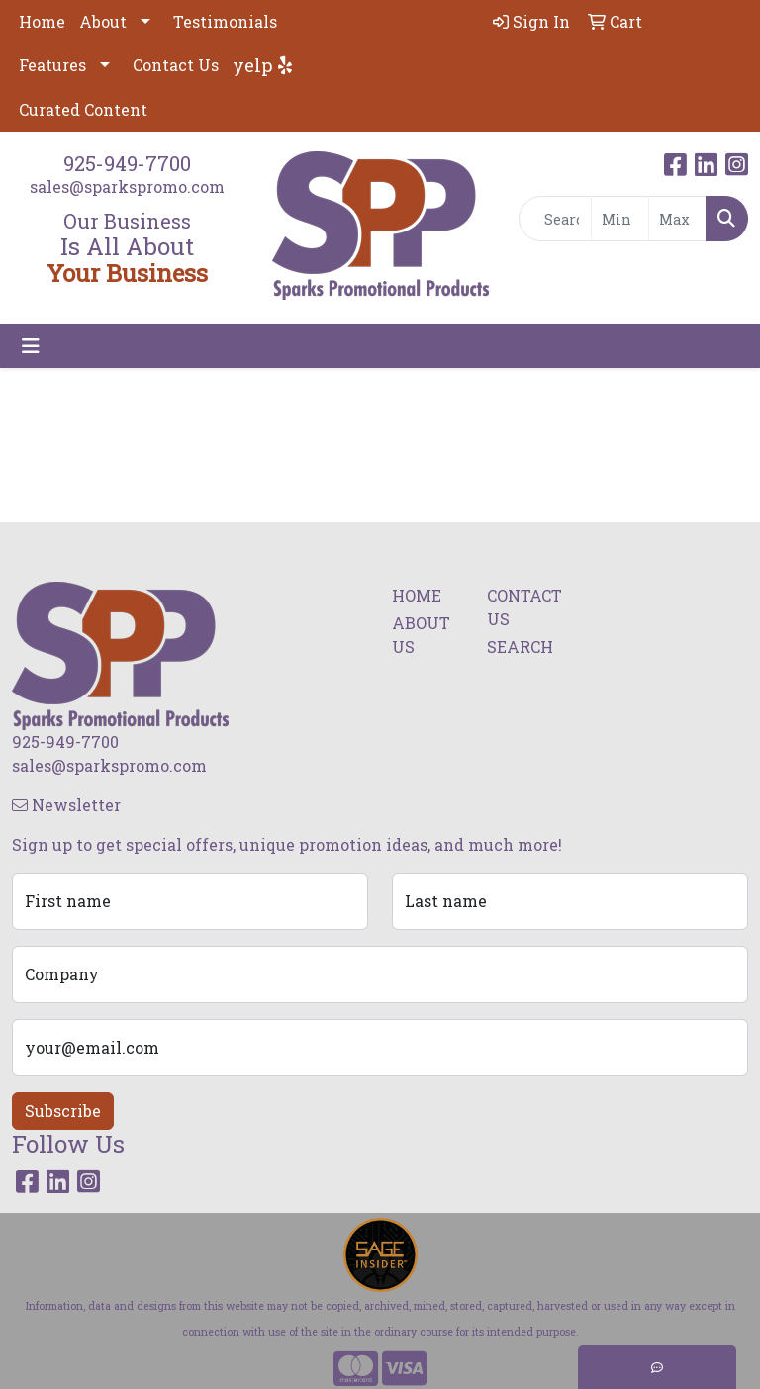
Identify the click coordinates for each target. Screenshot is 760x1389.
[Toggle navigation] (30, 345)
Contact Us (176, 64)
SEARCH (520, 646)
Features (52, 64)
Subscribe (63, 1110)
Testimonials (225, 21)
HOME (416, 595)
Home (42, 21)
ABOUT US (421, 634)
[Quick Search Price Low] (620, 218)
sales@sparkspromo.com (127, 186)
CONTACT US (522, 607)
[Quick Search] (555, 218)
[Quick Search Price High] (677, 218)
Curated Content (83, 109)
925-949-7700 (127, 163)
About (103, 21)
